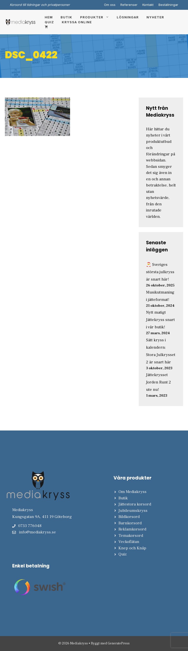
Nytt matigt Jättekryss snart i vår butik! (160, 320)
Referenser (128, 5)
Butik (66, 17)
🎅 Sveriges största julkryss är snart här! (160, 272)
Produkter (96, 17)
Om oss (109, 5)
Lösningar (128, 17)
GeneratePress (119, 643)
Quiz (49, 22)
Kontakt (148, 5)
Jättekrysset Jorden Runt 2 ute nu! (158, 382)
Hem (49, 17)
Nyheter (155, 17)
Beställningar (168, 5)
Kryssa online (77, 22)
